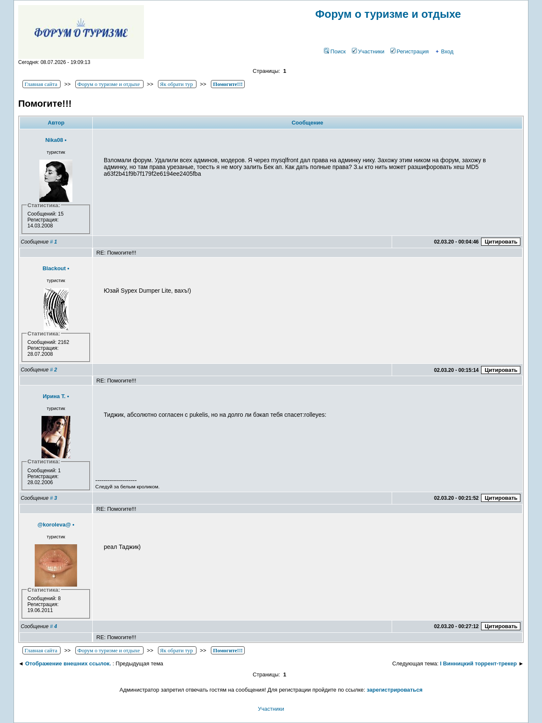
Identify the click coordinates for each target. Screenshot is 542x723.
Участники (368, 51)
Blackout (54, 268)
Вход (443, 51)
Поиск (335, 51)
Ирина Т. (54, 396)
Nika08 (54, 140)
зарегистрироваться (395, 690)
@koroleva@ (54, 524)
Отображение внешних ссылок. (68, 663)
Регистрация (409, 51)
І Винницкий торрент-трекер (478, 663)
